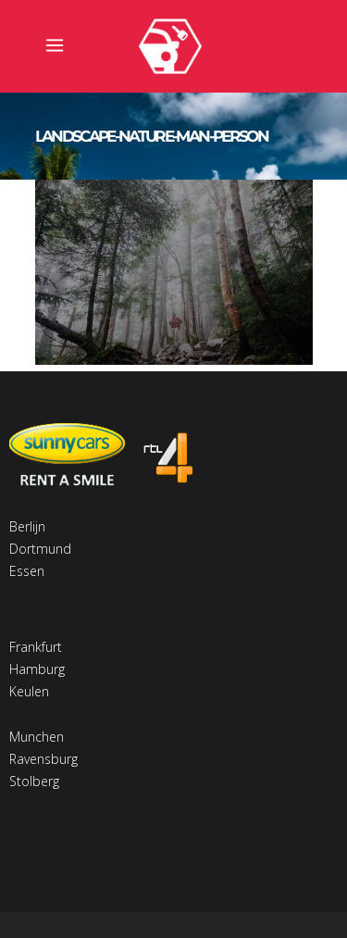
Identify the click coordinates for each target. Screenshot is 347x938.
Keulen (29, 691)
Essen (26, 571)
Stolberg (34, 781)
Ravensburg (43, 759)
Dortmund (40, 548)
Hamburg (37, 669)
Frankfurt (35, 647)
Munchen (36, 736)
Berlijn (27, 526)
